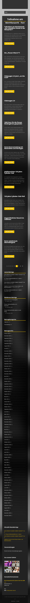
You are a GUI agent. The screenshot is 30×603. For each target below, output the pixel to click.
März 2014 (6, 399)
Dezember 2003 (7, 513)
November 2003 (7, 515)
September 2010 (7, 444)
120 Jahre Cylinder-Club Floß (14, 196)
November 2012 (7, 421)
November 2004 (7, 500)
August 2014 (7, 394)
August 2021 (7, 346)
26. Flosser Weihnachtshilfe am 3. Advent (12, 290)
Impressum (13, 601)
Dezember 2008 (7, 470)
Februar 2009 (7, 467)
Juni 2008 (6, 475)
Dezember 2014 (7, 386)
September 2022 (7, 343)
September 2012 (7, 424)
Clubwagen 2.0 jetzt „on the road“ (14, 76)
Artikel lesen (9, 43)
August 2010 (7, 447)
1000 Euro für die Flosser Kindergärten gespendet (13, 123)
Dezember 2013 (7, 404)
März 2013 (6, 414)
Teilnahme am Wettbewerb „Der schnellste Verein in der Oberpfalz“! (14, 28)
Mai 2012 (6, 429)
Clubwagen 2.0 (9, 101)
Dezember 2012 (7, 419)
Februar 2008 (7, 477)
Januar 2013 (6, 416)
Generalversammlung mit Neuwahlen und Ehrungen (13, 147)
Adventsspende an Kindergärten (11, 299)
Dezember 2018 (7, 358)
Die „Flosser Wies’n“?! (12, 53)
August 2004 (7, 507)
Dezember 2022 (7, 340)
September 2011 (7, 437)
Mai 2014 (6, 396)
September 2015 (7, 383)
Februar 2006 (7, 492)
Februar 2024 (7, 333)
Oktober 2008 (7, 472)
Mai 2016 (6, 376)
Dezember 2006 (7, 490)
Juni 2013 (6, 411)
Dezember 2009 (7, 454)
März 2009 (6, 464)
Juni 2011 (6, 439)
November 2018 (7, 361)
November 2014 (7, 389)
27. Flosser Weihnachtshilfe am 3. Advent (12, 278)
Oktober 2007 (7, 482)
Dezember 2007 (7, 480)
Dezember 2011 (7, 432)
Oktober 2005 (7, 497)
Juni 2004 (6, 510)
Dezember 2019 (7, 353)
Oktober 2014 (7, 391)
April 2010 (6, 452)
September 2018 (7, 363)
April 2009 (6, 462)
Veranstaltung (7, 324)
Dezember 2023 (7, 335)
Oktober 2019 (7, 356)
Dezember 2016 (7, 371)
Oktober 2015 (7, 381)
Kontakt (17, 601)
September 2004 (7, 505)
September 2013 (7, 409)
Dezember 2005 (7, 495)
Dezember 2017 (7, 366)
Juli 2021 (6, 348)
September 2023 (7, 338)
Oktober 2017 (7, 368)
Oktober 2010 (7, 442)
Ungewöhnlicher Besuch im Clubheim (14, 218)
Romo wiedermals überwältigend (10, 241)
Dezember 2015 (7, 378)
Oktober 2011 (7, 434)
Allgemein (6, 322)
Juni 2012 (6, 427)
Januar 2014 (6, 401)
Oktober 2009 (7, 457)
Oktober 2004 (7, 502)
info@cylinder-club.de (11, 590)
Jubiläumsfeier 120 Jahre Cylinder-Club (13, 172)
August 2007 (7, 485)
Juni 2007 (6, 487)
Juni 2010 (6, 449)
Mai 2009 (6, 459)
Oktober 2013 (7, 406)
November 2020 (7, 351)
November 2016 (7, 373)
